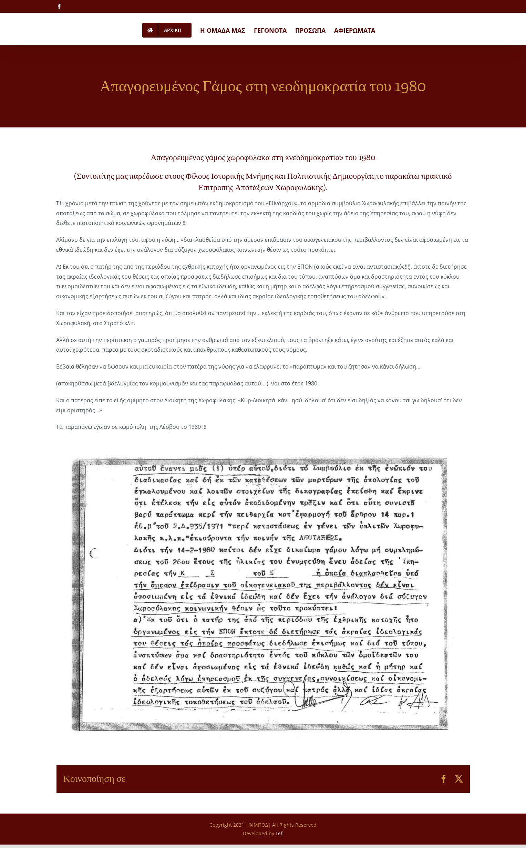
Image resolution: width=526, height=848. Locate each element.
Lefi (279, 833)
